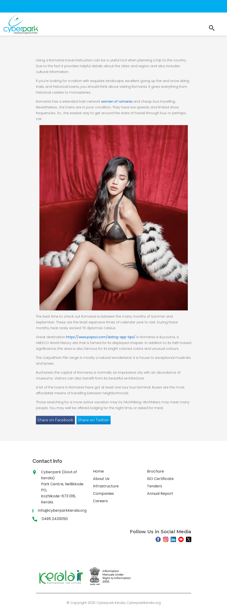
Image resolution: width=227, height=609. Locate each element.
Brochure (155, 471)
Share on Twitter (93, 420)
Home (98, 471)
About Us (101, 478)
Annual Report (160, 493)
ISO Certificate (160, 478)
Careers (100, 501)
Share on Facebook (55, 420)
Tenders (154, 486)
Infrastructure (106, 486)
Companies (103, 493)
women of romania (116, 101)
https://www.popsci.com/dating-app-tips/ (100, 337)
